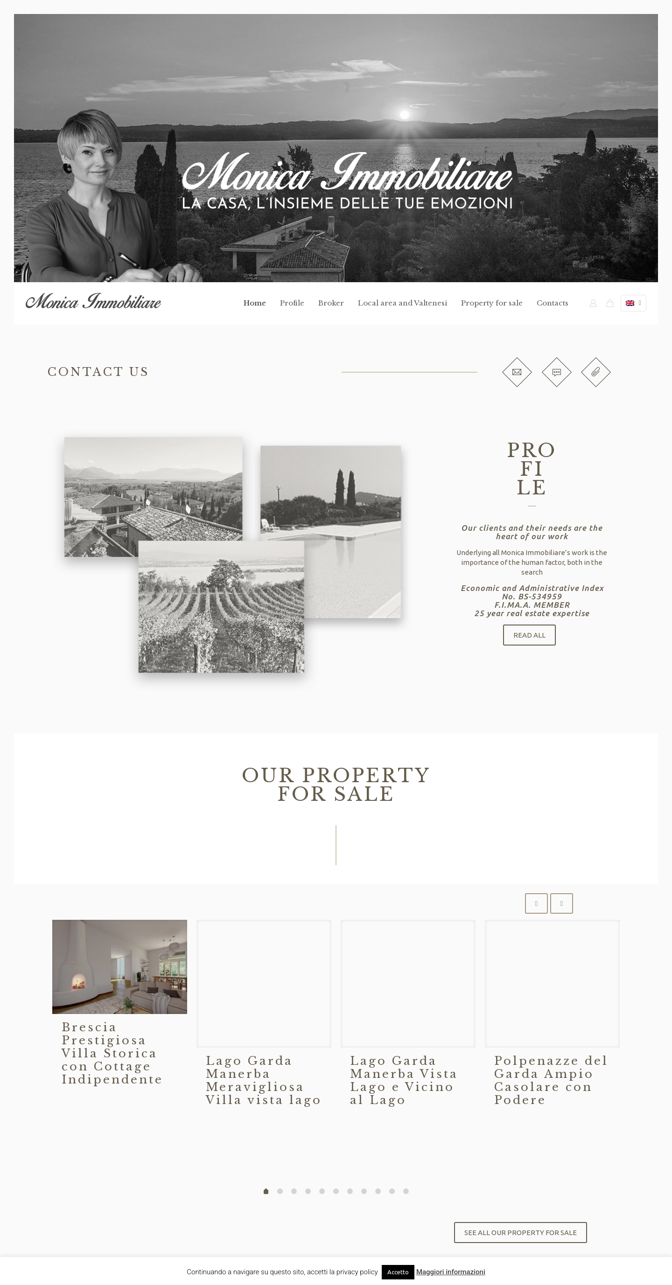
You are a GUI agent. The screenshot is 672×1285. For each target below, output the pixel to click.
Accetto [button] (398, 1272)
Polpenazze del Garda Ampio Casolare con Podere (551, 1080)
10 (406, 1191)
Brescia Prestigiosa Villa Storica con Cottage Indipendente (112, 1053)
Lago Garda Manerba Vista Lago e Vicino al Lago (404, 1080)
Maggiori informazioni (450, 1272)
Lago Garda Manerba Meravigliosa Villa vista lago (264, 1080)
